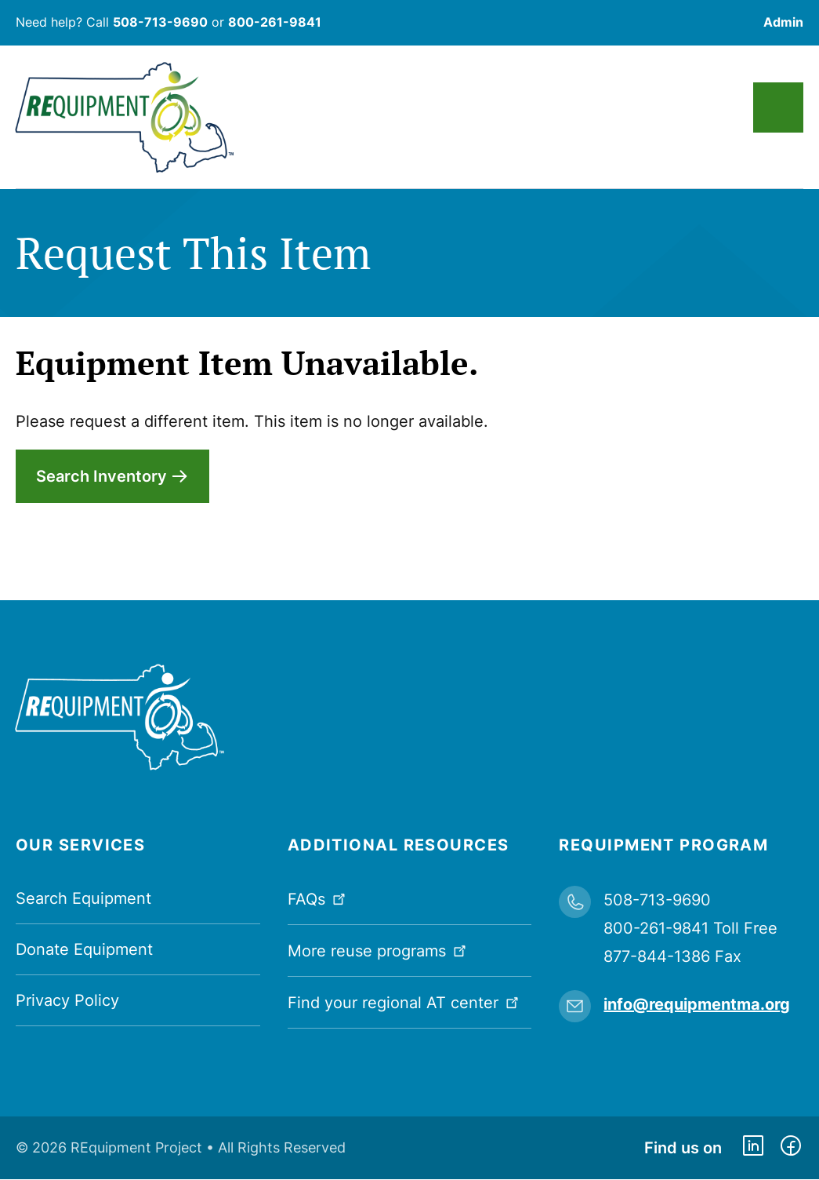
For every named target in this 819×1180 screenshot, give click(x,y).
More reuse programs (378, 949)
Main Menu (778, 107)
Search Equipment (83, 898)
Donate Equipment (84, 949)
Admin (783, 22)
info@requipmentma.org (696, 1004)
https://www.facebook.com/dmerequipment (790, 1147)
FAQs (318, 898)
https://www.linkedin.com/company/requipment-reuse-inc (753, 1147)
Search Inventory (101, 476)
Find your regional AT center (405, 1001)
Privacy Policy (67, 1000)
